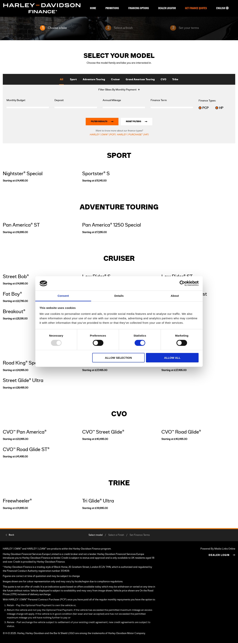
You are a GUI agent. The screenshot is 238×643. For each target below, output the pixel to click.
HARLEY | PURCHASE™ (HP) (133, 134)
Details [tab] (119, 295)
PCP (204, 107)
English (222, 8)
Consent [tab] (63, 295)
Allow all (172, 357)
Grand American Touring (140, 79)
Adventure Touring (94, 79)
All (61, 79)
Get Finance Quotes (196, 8)
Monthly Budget (16, 100)
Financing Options (138, 8)
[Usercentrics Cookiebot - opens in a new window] (182, 283)
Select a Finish (116, 535)
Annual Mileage (112, 100)
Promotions (112, 8)
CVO (163, 79)
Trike (175, 79)
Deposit (59, 100)
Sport (73, 79)
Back (11, 535)
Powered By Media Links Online (217, 549)
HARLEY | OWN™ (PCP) (103, 134)
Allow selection (118, 357)
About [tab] (175, 295)
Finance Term (159, 100)
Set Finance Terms (140, 535)
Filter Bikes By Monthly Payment (117, 89)
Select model (96, 535)
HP (219, 107)
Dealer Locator (167, 8)
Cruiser (115, 79)
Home (93, 8)
